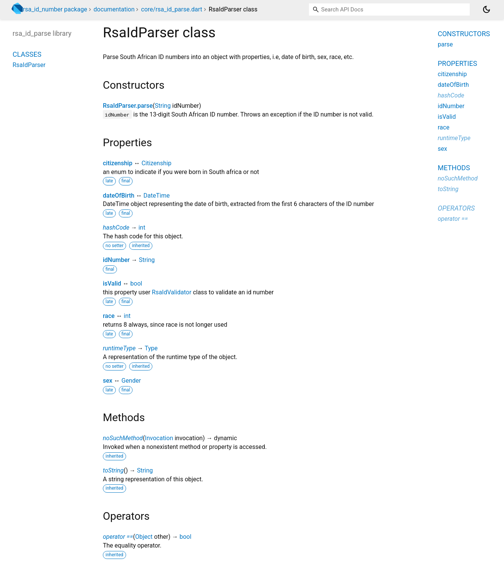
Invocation (159, 438)
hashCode (116, 227)
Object (144, 536)
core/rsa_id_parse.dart (171, 9)
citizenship (117, 163)
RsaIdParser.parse (128, 105)
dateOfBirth (118, 195)
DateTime (157, 195)
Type (151, 348)
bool (136, 283)
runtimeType (119, 348)
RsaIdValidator (172, 292)
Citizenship (156, 163)
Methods (454, 168)
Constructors (464, 34)
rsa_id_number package (55, 9)
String (163, 105)
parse (445, 44)
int (141, 227)
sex (107, 380)
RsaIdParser (29, 65)
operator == (118, 536)
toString (113, 470)
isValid (112, 283)
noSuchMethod (123, 438)
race (109, 315)
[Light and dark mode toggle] (486, 9)
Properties (457, 63)
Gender (131, 380)
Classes (27, 54)
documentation (114, 9)
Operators (456, 208)
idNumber (116, 259)
